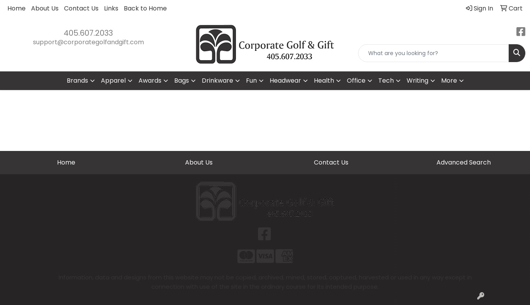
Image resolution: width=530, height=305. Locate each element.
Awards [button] (150, 80)
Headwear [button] (285, 80)
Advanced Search (463, 162)
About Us (45, 8)
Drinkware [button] (217, 80)
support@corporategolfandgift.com (88, 42)
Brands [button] (77, 80)
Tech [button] (386, 80)
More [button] (449, 80)
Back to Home (145, 8)
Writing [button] (417, 80)
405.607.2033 (88, 33)
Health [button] (324, 80)
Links (111, 8)
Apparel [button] (113, 80)
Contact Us (81, 8)
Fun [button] (251, 80)
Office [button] (356, 80)
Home (16, 8)
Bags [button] (181, 80)
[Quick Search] (433, 53)
